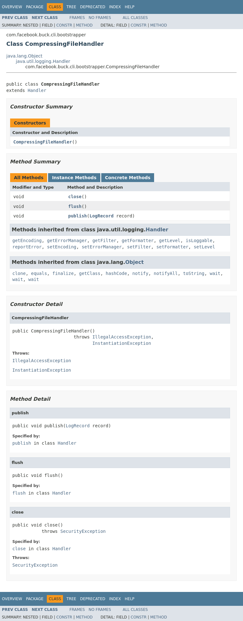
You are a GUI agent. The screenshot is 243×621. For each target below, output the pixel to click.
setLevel (204, 246)
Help (129, 7)
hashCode (116, 273)
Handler (37, 90)
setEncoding (62, 246)
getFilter (104, 240)
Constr (64, 25)
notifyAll (166, 273)
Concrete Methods (128, 177)
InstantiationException (121, 343)
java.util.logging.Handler (43, 61)
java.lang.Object (24, 55)
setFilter (139, 246)
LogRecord (102, 215)
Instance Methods (74, 177)
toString (193, 273)
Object (134, 262)
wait (215, 273)
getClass (89, 273)
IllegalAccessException (121, 336)
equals (39, 273)
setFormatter (172, 246)
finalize (62, 273)
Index (115, 7)
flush (75, 206)
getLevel (169, 240)
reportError (27, 246)
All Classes (135, 17)
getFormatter (138, 240)
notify (140, 273)
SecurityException (83, 531)
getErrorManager (67, 240)
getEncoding (27, 240)
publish (77, 215)
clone (19, 273)
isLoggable (199, 240)
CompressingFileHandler (42, 141)
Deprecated (92, 7)
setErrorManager (102, 246)
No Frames (100, 17)
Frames (77, 17)
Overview (12, 7)
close (75, 196)
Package (34, 7)
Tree (71, 7)
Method (84, 25)
